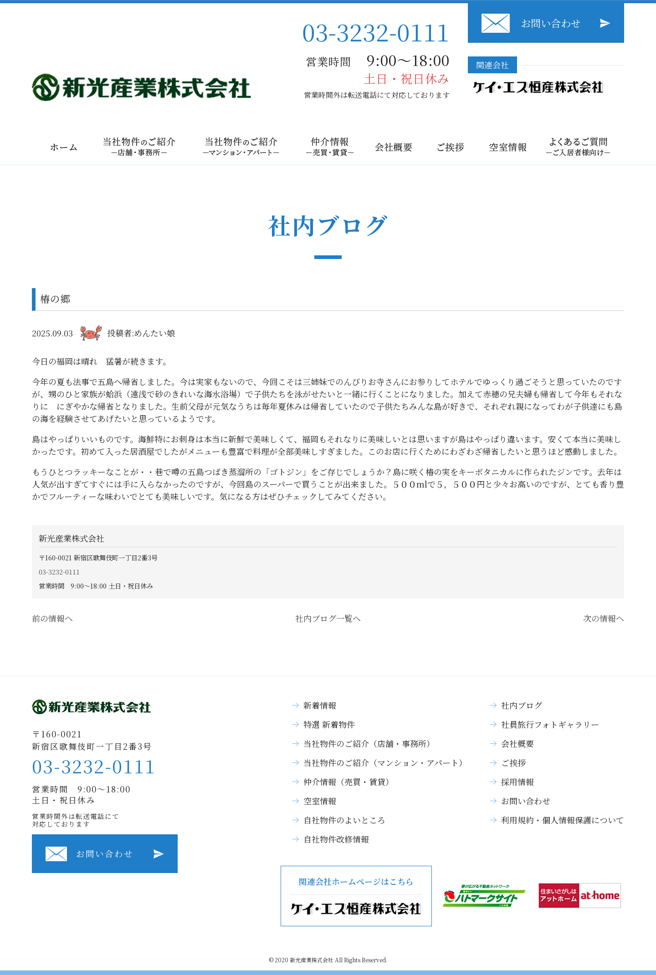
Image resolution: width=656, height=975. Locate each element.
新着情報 (319, 705)
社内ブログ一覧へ (328, 618)
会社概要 (517, 743)
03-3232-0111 (376, 31)
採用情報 (517, 781)
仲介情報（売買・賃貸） (348, 781)
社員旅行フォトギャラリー (550, 724)
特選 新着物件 (329, 724)
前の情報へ (52, 618)
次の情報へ (603, 618)
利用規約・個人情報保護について (562, 820)
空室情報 (319, 801)
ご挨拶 (513, 762)
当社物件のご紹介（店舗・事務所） (369, 743)
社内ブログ (521, 705)
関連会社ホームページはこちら (356, 896)
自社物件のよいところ (344, 820)
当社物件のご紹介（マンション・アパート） (385, 762)
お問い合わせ (551, 23)
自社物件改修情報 (336, 839)
